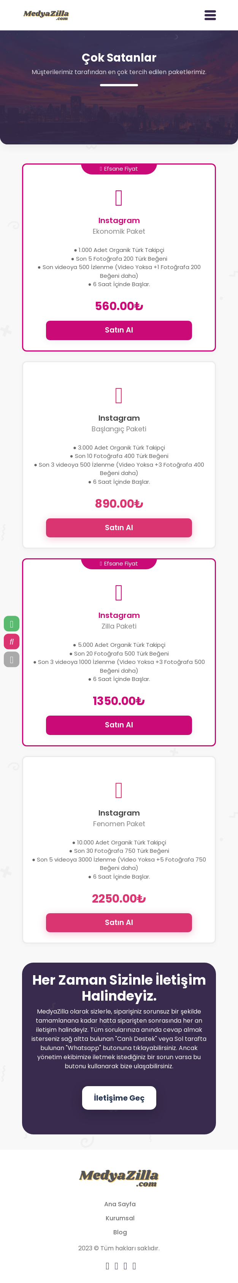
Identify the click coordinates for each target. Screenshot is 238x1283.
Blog (120, 1232)
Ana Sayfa (120, 1204)
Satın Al (119, 330)
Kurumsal (120, 1218)
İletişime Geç (119, 1098)
